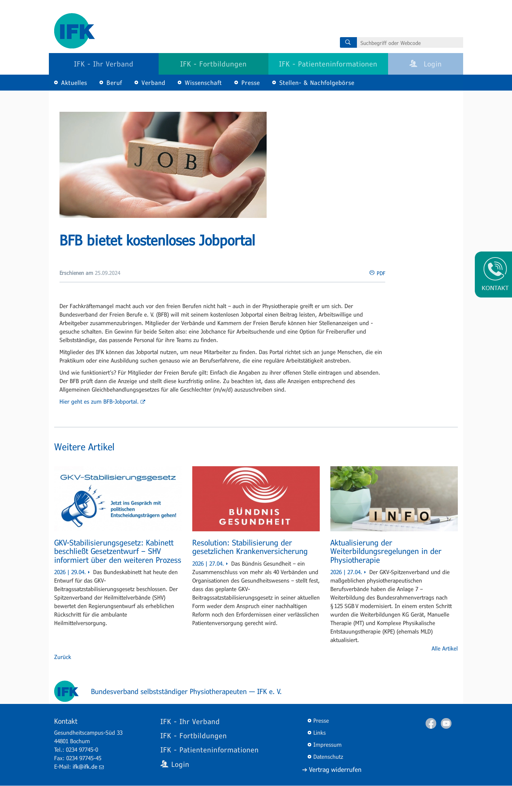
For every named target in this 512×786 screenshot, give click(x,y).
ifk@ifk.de (88, 766)
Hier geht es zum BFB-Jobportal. (102, 401)
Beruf (114, 82)
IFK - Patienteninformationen (328, 63)
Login (425, 63)
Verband (153, 82)
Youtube (446, 723)
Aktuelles (74, 82)
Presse (250, 82)
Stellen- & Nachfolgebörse (316, 82)
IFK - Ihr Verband (103, 63)
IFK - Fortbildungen (213, 63)
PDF (381, 273)
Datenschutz (328, 756)
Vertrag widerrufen (335, 769)
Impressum (327, 744)
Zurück (62, 656)
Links (319, 732)
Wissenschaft (203, 82)
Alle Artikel (445, 648)
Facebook (431, 723)
